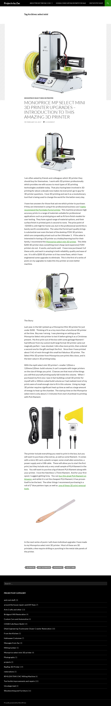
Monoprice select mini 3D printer (38, 98)
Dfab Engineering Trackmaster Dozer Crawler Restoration (27, 629)
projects (7, 662)
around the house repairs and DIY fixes (20, 605)
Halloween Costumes (12, 638)
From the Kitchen (11, 633)
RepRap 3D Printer (12, 667)
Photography (9, 657)
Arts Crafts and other (12, 609)
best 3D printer (44, 567)
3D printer (30, 567)
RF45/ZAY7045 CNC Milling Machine (19, 676)
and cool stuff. (9, 600)
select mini (70, 567)
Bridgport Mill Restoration (15, 614)
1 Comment (50, 122)
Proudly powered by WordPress (15, 703)
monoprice (58, 567)
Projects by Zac (12, 3)
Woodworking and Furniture (16, 691)
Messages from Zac (12, 643)
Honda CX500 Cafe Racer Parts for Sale (71, 3)
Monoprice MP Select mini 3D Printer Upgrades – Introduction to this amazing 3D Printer (54, 110)
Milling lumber (10, 648)
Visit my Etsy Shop (96, 3)
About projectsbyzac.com (40, 3)
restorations (9, 671)
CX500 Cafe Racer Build (14, 624)
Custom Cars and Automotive (16, 619)
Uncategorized (10, 686)
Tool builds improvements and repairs (19, 681)
